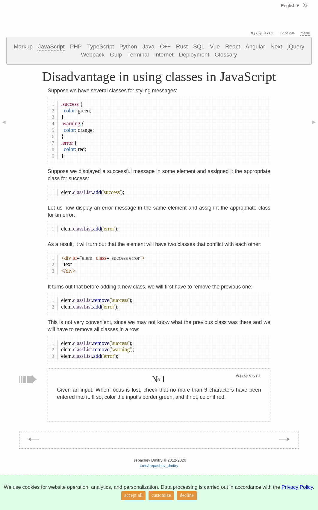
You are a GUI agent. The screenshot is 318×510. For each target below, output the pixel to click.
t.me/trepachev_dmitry (159, 465)
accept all (133, 495)
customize (161, 495)
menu (305, 33)
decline (187, 495)
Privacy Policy (297, 487)
